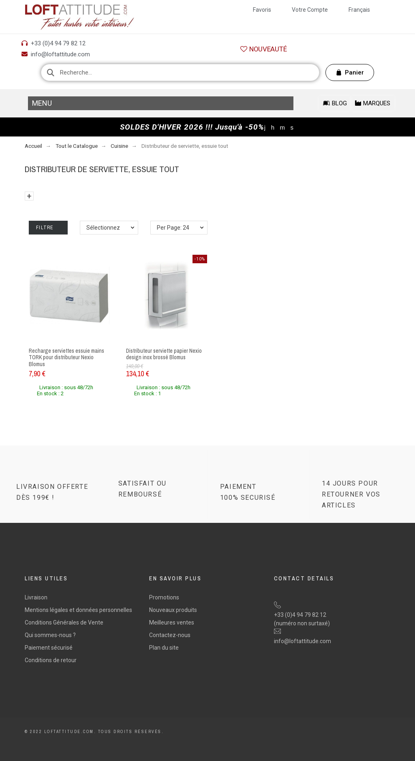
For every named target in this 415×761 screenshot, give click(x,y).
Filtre (48, 227)
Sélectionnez (103, 227)
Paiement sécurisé (49, 647)
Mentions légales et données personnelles (78, 610)
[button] (263, 49)
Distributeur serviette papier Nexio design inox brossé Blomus (164, 354)
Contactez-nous (169, 635)
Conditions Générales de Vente (64, 622)
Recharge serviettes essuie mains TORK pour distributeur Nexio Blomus (66, 357)
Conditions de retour (51, 660)
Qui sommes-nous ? (50, 635)
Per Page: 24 (173, 227)
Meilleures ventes (171, 622)
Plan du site (164, 647)
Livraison (36, 597)
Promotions (164, 597)
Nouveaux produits (173, 610)
